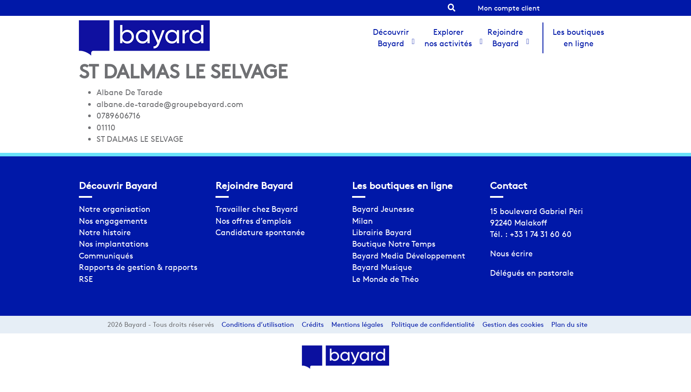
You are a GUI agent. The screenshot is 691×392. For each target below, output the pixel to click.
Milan (362, 221)
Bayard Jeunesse (383, 209)
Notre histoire (105, 232)
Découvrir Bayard (391, 37)
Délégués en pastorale (532, 273)
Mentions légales (357, 324)
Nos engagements (113, 221)
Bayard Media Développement (408, 256)
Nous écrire (511, 253)
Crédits (313, 324)
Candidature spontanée (260, 232)
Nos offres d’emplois (253, 221)
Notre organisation (114, 209)
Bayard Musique (382, 267)
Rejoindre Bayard (505, 37)
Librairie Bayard (382, 232)
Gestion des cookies (513, 324)
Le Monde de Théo (385, 279)
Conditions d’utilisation (258, 324)
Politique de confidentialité (433, 324)
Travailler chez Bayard (256, 209)
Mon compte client (509, 8)
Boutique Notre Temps (393, 244)
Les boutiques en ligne (578, 37)
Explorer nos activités (448, 37)
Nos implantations (114, 244)
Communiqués (106, 256)
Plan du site (569, 324)
